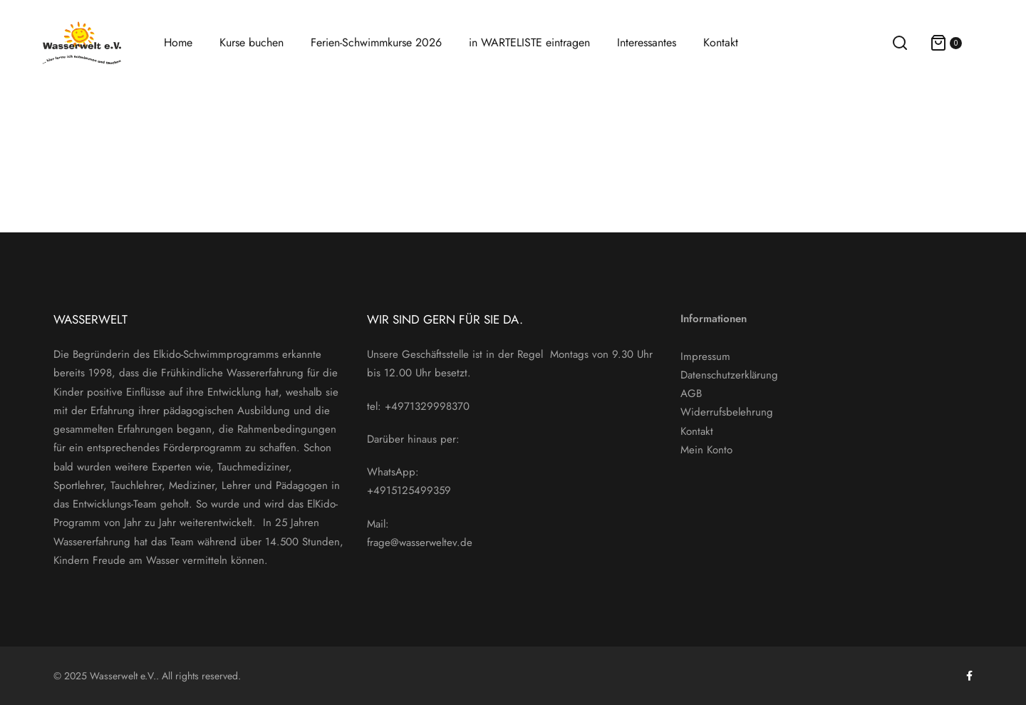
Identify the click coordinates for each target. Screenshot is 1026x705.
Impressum (705, 356)
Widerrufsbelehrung (726, 412)
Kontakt (696, 431)
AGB (691, 393)
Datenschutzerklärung (729, 375)
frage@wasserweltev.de (419, 542)
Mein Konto (706, 450)
